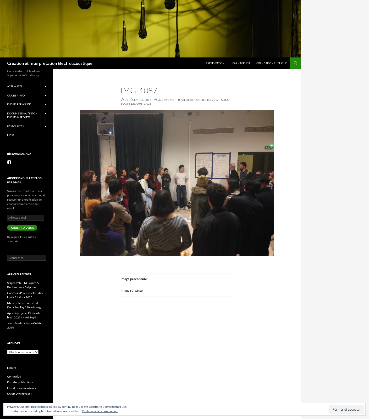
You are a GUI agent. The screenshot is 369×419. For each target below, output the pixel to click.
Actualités (14, 86)
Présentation (215, 63)
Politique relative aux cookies (100, 411)
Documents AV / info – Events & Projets (22, 115)
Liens (10, 135)
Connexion (14, 376)
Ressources (15, 126)
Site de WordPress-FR (20, 394)
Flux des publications (20, 382)
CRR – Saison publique (271, 63)
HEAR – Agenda (240, 63)
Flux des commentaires (21, 388)
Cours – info (16, 95)
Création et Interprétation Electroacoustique (50, 63)
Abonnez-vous (22, 228)
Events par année (19, 104)
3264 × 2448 (166, 100)
